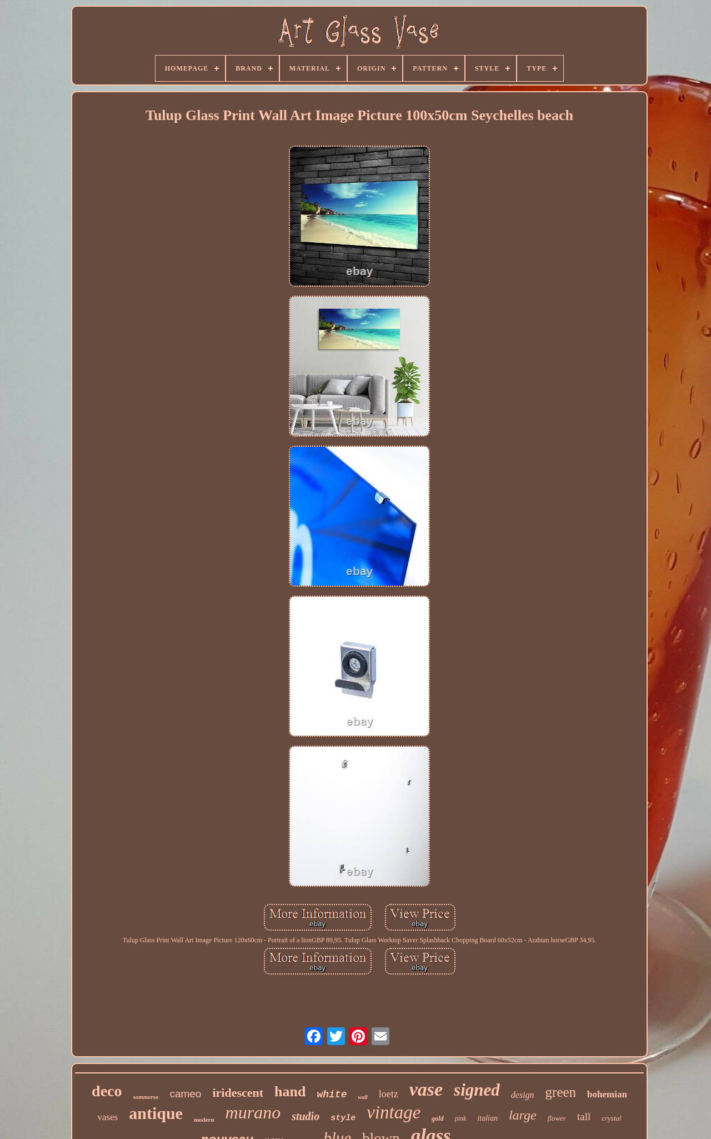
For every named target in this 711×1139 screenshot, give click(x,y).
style (343, 1118)
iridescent (237, 1093)
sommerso (146, 1096)
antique (156, 1113)
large (523, 1115)
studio (305, 1116)
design (522, 1095)
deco (107, 1091)
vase (426, 1089)
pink (461, 1118)
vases (107, 1117)
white (332, 1094)
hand (290, 1091)
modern (204, 1119)
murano (253, 1112)
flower (557, 1118)
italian (487, 1118)
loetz (388, 1094)
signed (477, 1090)
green (561, 1092)
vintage (393, 1112)
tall (583, 1116)
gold (437, 1118)
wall (362, 1097)
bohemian (607, 1094)
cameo (185, 1094)
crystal (611, 1118)
